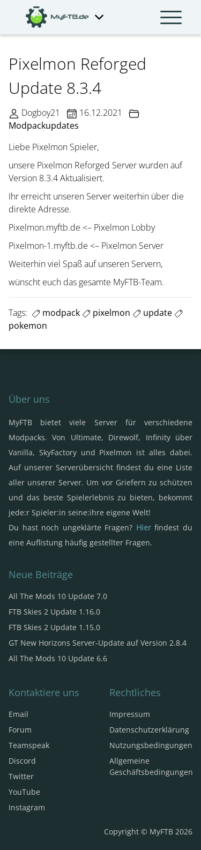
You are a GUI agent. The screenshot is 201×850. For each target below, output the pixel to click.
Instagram (27, 807)
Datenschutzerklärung (149, 730)
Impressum (129, 714)
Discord (22, 761)
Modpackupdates (44, 125)
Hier (143, 527)
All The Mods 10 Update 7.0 (58, 596)
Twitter (21, 776)
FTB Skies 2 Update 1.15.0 (54, 627)
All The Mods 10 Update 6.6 (58, 658)
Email (18, 714)
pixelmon (106, 313)
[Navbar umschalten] (171, 17)
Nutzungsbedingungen (150, 745)
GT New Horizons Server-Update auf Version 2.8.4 (98, 643)
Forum (20, 730)
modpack (56, 313)
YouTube (24, 792)
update (152, 313)
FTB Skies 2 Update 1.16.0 (54, 612)
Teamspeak (29, 745)
